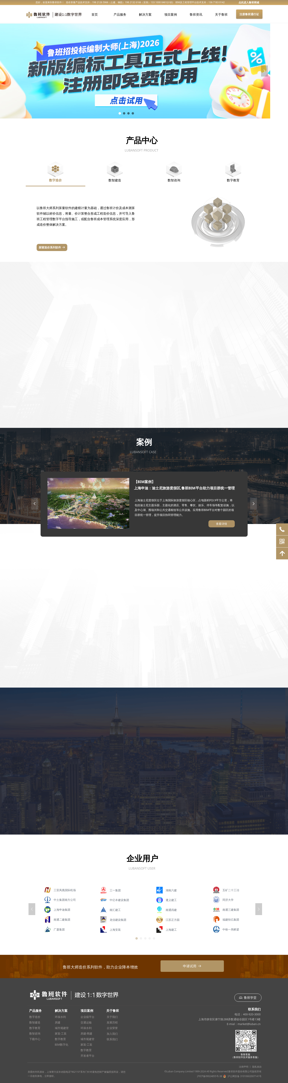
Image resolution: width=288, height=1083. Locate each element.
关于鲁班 (221, 14)
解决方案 (145, 14)
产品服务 (120, 14)
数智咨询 (174, 180)
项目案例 (170, 14)
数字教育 (233, 180)
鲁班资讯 (196, 14)
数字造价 (55, 180)
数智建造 (114, 180)
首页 (94, 14)
